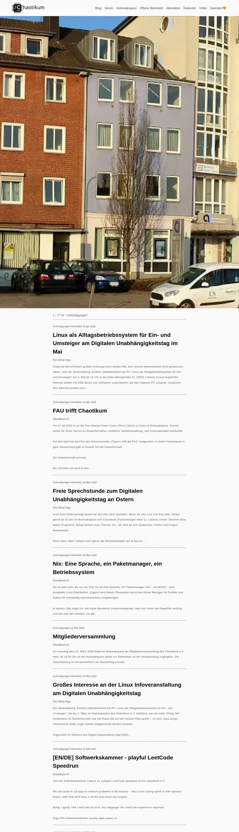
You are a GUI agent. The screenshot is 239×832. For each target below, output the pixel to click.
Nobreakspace (126, 8)
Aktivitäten (173, 8)
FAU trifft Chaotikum (80, 410)
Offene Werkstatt (151, 8)
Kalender (189, 8)
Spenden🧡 (218, 8)
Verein (108, 8)
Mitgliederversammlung (84, 636)
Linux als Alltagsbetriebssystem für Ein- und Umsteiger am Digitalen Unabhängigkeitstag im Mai (115, 343)
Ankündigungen (61, 326)
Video (203, 8)
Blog (98, 8)
